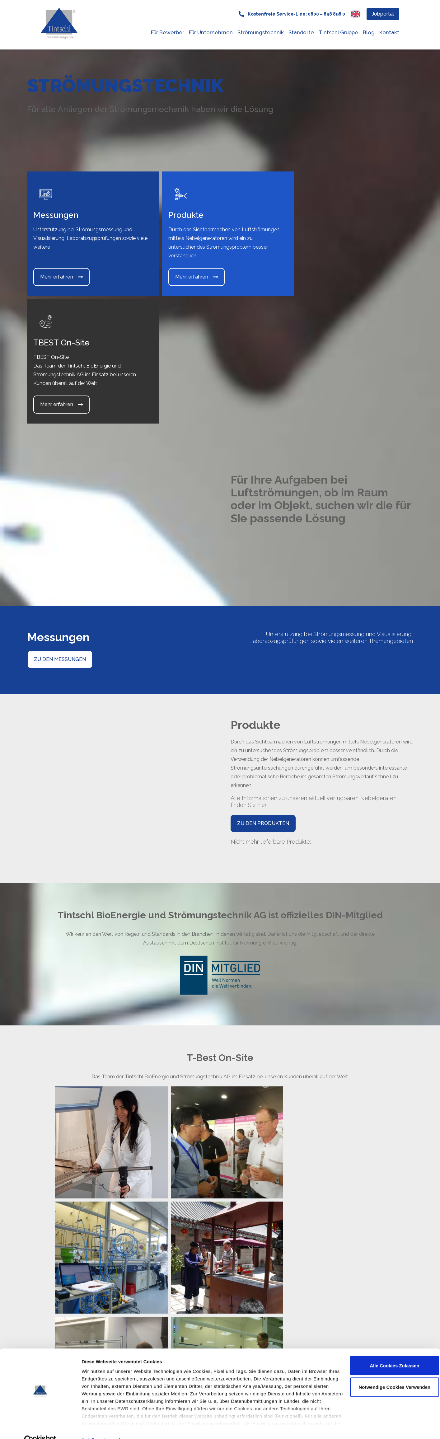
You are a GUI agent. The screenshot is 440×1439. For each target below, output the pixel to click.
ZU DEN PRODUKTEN (263, 696)
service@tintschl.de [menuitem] (203, 1302)
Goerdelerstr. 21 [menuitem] (199, 1250)
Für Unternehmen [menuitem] (211, 32)
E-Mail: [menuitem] (189, 1294)
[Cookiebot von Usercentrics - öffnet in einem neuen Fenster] (40, 1427)
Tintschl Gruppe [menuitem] (338, 32)
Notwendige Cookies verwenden (388, 1374)
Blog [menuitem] (369, 32)
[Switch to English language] (355, 14)
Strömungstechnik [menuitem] (260, 32)
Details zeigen (97, 1426)
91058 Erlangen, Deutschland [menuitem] (215, 1258)
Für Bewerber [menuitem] (167, 32)
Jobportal (383, 14)
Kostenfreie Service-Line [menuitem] (209, 1272)
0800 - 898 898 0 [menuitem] (202, 1280)
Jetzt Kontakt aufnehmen (357, 1292)
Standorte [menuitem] (301, 32)
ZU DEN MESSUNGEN (60, 532)
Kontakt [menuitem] (389, 32)
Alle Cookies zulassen (388, 1352)
